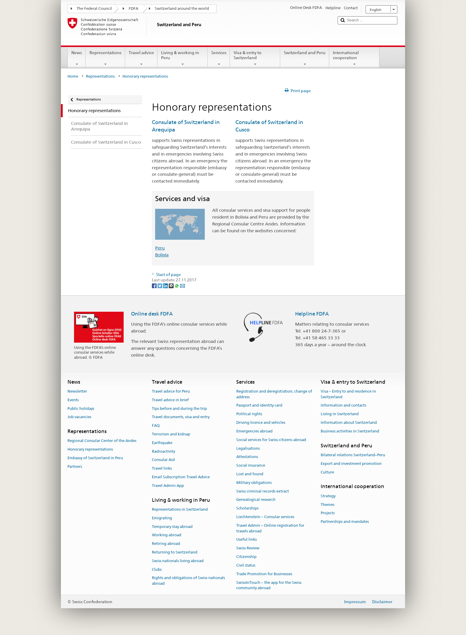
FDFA (133, 8)
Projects (328, 513)
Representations (105, 58)
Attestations (247, 457)
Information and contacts (343, 405)
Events (73, 400)
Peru (160, 248)
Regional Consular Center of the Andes (101, 441)
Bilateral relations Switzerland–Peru (353, 455)
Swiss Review (247, 548)
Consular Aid (163, 460)
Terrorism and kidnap (171, 434)
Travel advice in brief (170, 400)
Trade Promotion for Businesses (264, 574)
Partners (74, 466)
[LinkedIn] (166, 285)
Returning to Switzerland (174, 552)
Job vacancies (79, 417)
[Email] (182, 285)
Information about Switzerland (349, 422)
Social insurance (250, 465)
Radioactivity (163, 451)
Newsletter (77, 391)
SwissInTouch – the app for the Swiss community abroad (268, 585)
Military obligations (254, 482)
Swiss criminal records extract (262, 491)
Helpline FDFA (312, 314)
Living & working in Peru (182, 58)
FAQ (156, 425)
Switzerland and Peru (305, 58)
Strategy (328, 496)
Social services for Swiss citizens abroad (271, 440)
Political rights (249, 414)
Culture (327, 472)
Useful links (246, 539)
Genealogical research (255, 500)
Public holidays (80, 408)
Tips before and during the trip (179, 408)
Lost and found (249, 474)
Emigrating (162, 518)
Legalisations (248, 448)
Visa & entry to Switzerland (255, 58)
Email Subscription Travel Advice (181, 477)
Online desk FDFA (152, 314)
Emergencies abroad (254, 431)
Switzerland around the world (182, 8)
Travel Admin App (168, 485)
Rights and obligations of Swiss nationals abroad (188, 581)
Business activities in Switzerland (350, 431)
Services (219, 58)
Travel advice (141, 58)
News (76, 58)
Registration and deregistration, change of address (274, 394)
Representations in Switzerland (180, 509)
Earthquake (162, 442)
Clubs (157, 569)
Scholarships (247, 508)
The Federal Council (94, 8)
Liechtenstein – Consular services (265, 517)
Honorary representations (90, 449)
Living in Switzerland (340, 414)
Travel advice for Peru (171, 391)
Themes (327, 504)
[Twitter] (160, 285)
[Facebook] (155, 285)
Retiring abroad (166, 543)
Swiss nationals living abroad (178, 561)
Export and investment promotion (351, 463)
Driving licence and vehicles (260, 422)
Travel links (162, 468)
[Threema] (171, 285)
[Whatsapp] (177, 285)
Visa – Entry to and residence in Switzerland (348, 394)
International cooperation (354, 58)
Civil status (245, 565)
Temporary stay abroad (172, 526)
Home (72, 76)
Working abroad (166, 535)
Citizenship (246, 556)
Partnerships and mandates (345, 521)
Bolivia (162, 255)
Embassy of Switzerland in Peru (95, 458)
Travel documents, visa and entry (181, 417)
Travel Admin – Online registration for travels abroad (270, 528)
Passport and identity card (259, 405)
